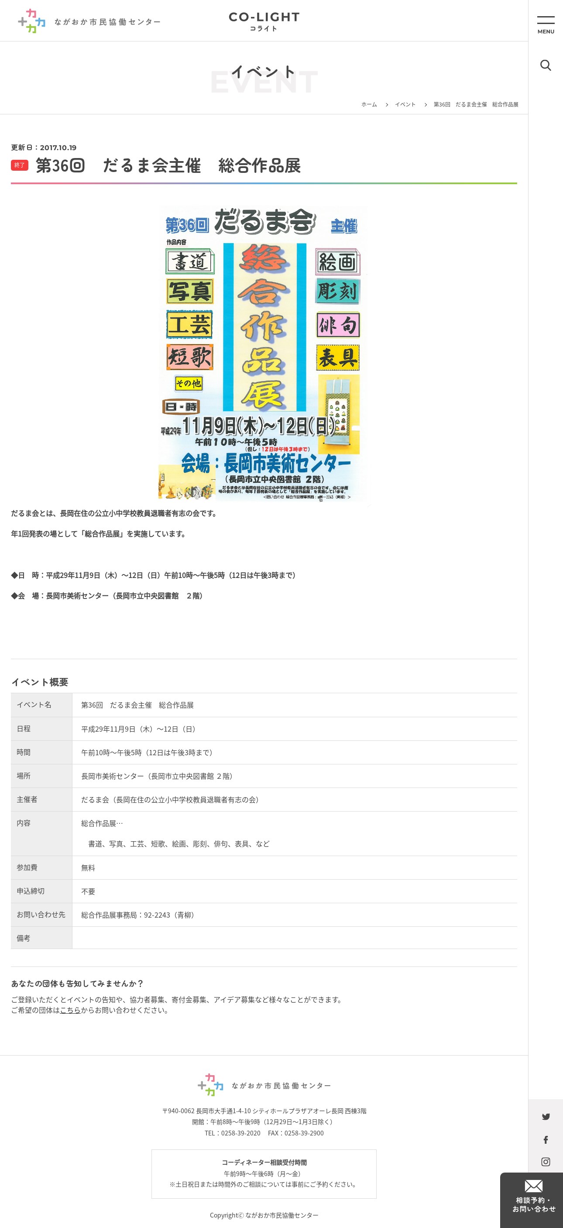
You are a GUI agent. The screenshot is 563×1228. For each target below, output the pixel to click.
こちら (70, 1009)
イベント (405, 104)
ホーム (369, 104)
